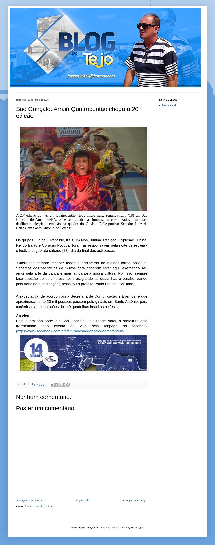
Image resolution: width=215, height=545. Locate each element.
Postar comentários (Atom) (39, 506)
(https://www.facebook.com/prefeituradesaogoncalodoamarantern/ (70, 331)
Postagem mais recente (29, 500)
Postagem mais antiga (134, 500)
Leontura (114, 527)
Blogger (139, 527)
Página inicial (83, 500)
